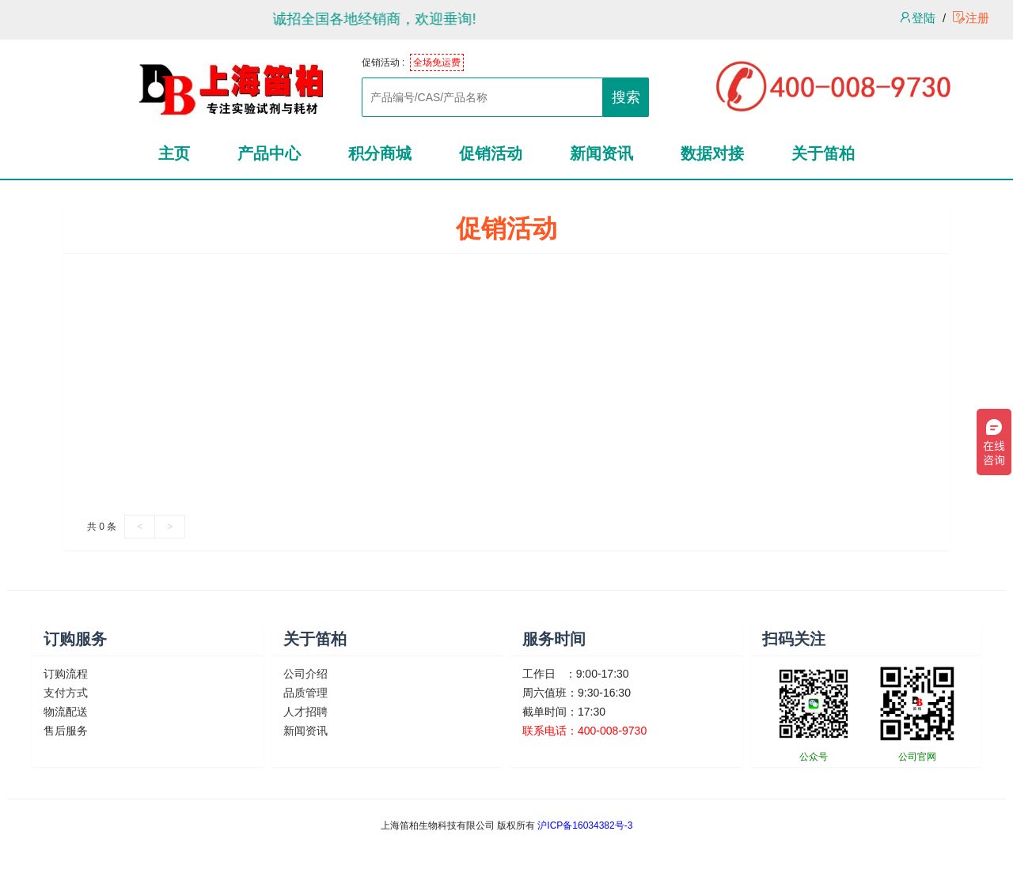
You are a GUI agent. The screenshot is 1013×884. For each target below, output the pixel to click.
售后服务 (66, 730)
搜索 (626, 97)
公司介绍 (305, 673)
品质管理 (305, 692)
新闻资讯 (305, 730)
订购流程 (66, 673)
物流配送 (66, 711)
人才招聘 (305, 711)
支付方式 (66, 692)
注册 (971, 18)
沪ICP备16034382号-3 (584, 825)
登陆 (917, 18)
